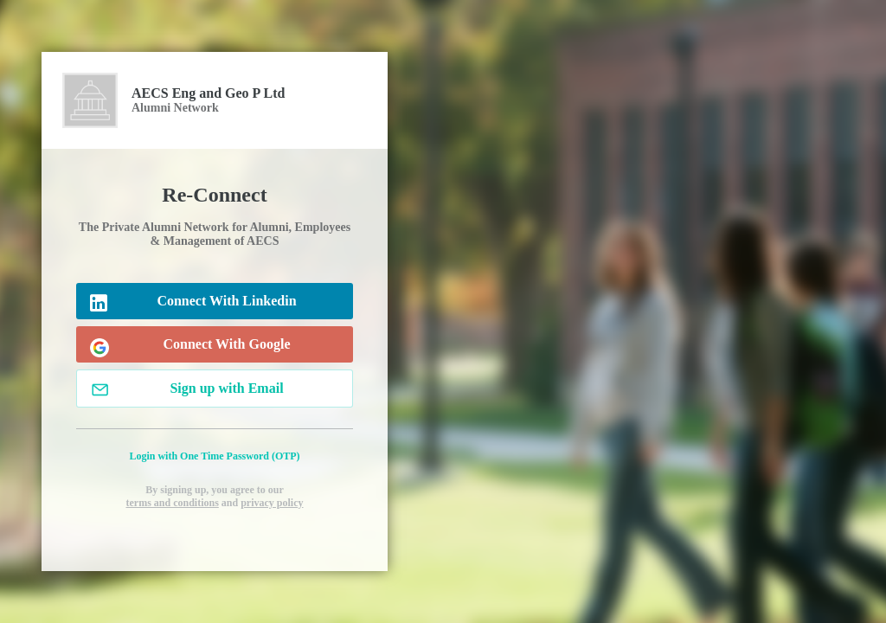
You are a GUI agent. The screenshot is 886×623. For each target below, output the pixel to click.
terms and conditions (171, 503)
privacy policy (272, 503)
